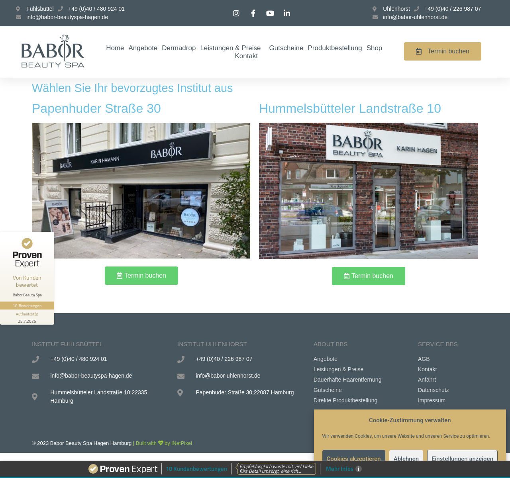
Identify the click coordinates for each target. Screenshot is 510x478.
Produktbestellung (335, 48)
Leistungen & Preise (232, 48)
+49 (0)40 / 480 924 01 (96, 9)
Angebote (143, 48)
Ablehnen (406, 458)
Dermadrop (179, 48)
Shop (374, 48)
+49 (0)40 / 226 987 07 (452, 9)
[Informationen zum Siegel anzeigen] (27, 317)
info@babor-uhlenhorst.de (415, 17)
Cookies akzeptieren (354, 458)
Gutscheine (286, 48)
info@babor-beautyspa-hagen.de (67, 17)
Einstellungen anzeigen (462, 458)
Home (115, 48)
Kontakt (246, 56)
